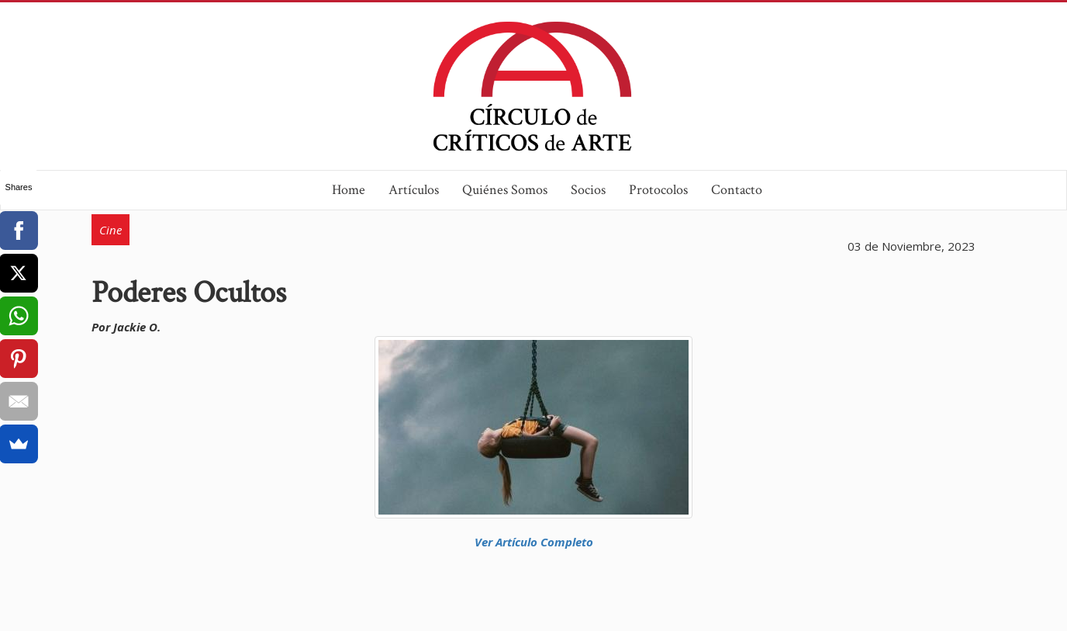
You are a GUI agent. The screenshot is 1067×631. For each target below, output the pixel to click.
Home (348, 190)
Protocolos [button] (658, 190)
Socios (588, 190)
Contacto (736, 190)
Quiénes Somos (504, 190)
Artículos (413, 190)
